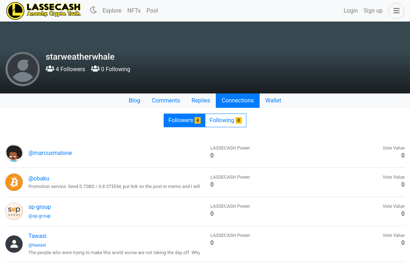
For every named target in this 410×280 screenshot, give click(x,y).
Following (226, 120)
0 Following (110, 69)
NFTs (134, 10)
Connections (238, 100)
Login (351, 10)
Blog (134, 100)
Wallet (273, 100)
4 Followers (65, 69)
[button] (395, 11)
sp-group (39, 206)
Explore (112, 10)
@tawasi (37, 245)
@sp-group (39, 216)
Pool (152, 10)
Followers (184, 120)
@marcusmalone (50, 153)
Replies (200, 100)
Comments (166, 100)
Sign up (373, 10)
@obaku (38, 178)
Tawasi (37, 236)
